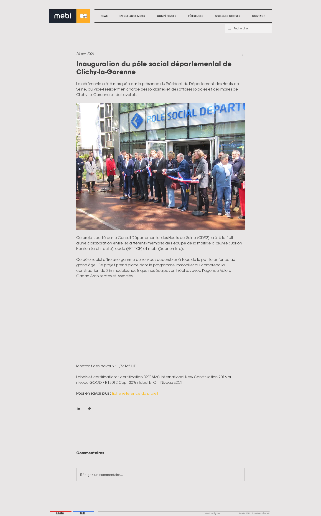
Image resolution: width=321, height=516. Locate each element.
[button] (166, 16)
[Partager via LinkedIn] (78, 408)
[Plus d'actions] (242, 54)
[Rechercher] (248, 28)
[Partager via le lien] (89, 408)
